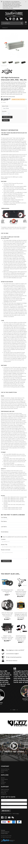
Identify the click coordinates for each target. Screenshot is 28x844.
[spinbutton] (6, 113)
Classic (2, 780)
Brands (2, 783)
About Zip (3, 792)
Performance (4, 779)
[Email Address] (14, 534)
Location (3, 539)
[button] (3, 113)
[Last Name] (14, 529)
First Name (4, 521)
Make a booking (5, 789)
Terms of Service (5, 769)
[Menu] (25, 22)
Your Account (4, 791)
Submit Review (6, 561)
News (2, 772)
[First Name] (14, 523)
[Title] (14, 547)
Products (5, 27)
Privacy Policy (4, 770)
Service (3, 777)
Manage (3, 830)
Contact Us (3, 794)
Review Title (4, 544)
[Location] (14, 541)
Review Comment (5, 549)
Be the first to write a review (8, 96)
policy (17, 813)
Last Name (4, 526)
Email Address (4, 531)
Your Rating (4, 517)
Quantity (4, 111)
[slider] (14, 519)
